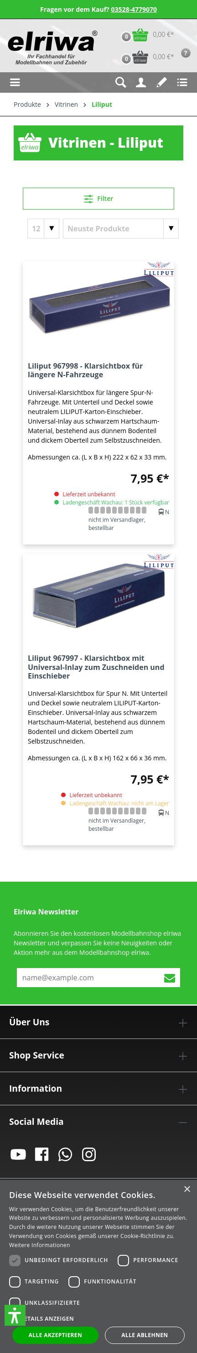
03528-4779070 (134, 9)
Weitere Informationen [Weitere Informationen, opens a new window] (39, 1245)
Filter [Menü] (99, 197)
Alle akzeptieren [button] (56, 1335)
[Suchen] (120, 82)
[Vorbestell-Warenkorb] (145, 57)
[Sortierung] (121, 229)
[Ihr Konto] (141, 82)
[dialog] (98, 1266)
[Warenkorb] (145, 35)
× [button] (186, 1189)
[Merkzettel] (161, 82)
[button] (15, 1315)
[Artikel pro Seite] (43, 229)
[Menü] (15, 82)
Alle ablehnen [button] (144, 1335)
